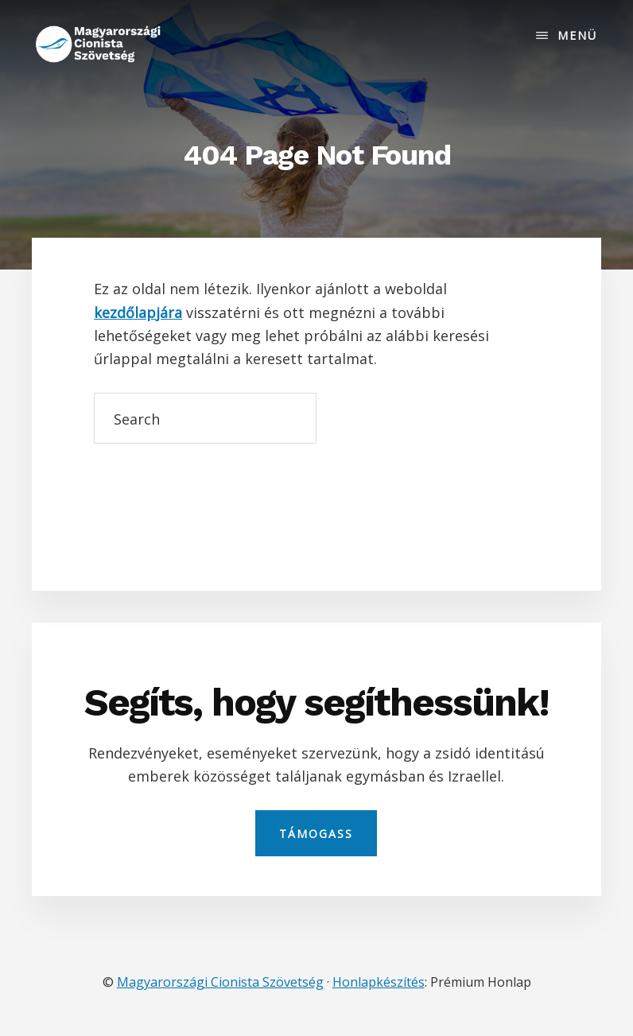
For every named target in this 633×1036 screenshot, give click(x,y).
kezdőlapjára (138, 312)
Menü (577, 35)
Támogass (316, 833)
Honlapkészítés (378, 982)
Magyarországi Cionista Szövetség (220, 982)
